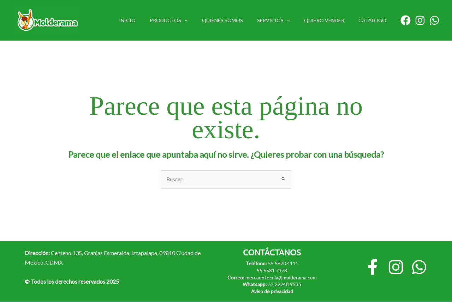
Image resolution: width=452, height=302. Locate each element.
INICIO (150, 20)
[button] (203, 20)
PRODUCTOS (188, 20)
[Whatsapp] (434, 20)
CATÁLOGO (374, 20)
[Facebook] (405, 20)
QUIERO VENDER (330, 20)
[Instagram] (420, 20)
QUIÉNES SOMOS (237, 20)
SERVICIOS (284, 20)
